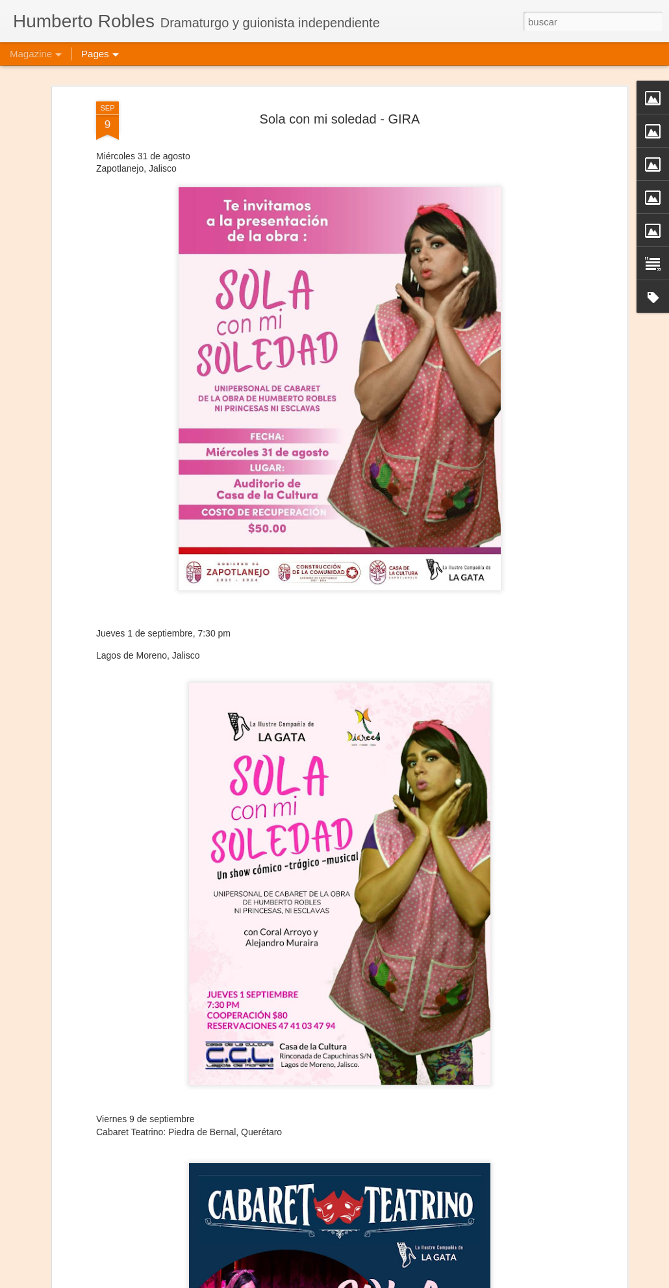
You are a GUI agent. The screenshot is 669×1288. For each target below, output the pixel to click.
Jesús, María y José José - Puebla (283, 1273)
